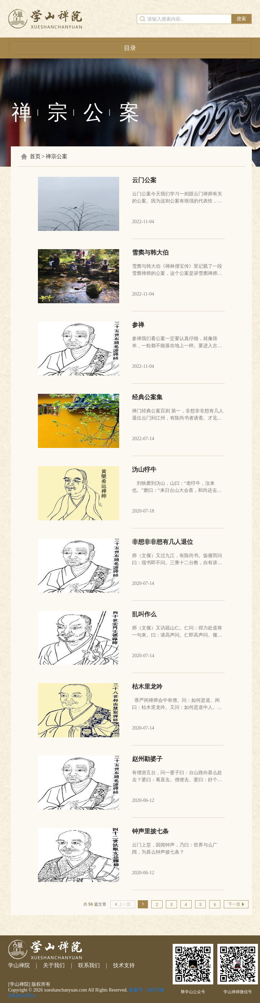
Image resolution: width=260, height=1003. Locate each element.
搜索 (241, 18)
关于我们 (54, 965)
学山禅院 (19, 965)
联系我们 (89, 965)
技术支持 (124, 965)
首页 (35, 156)
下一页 (236, 904)
